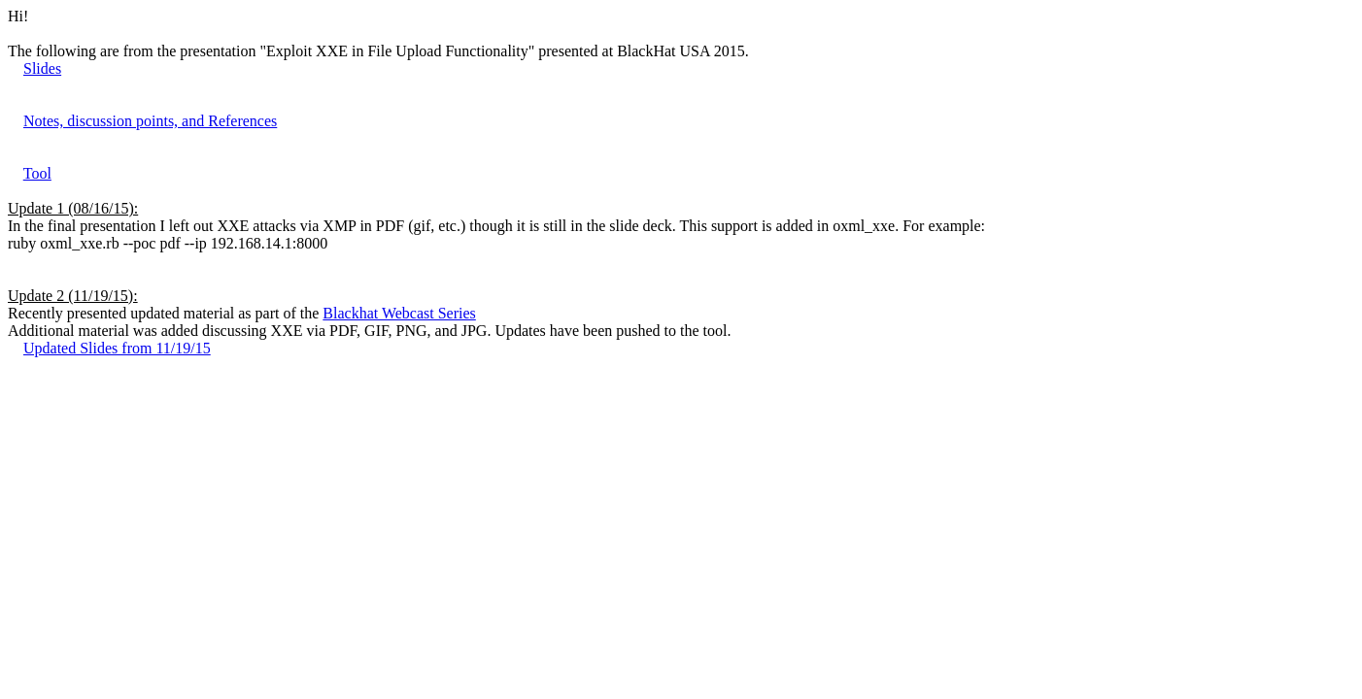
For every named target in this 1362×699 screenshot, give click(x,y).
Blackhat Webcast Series (399, 313)
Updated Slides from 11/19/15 (117, 348)
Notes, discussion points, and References (150, 121)
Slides (42, 68)
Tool (37, 173)
